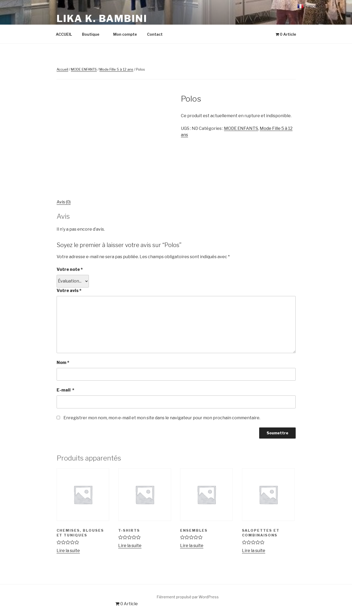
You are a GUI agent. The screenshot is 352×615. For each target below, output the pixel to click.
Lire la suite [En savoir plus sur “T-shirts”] (129, 545)
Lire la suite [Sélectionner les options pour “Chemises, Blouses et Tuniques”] (68, 550)
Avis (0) (64, 201)
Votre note (70, 269)
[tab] (64, 202)
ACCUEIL (64, 34)
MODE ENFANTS (84, 69)
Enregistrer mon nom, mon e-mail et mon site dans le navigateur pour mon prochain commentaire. (161, 417)
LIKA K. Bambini (102, 18)
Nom (63, 362)
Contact (155, 34)
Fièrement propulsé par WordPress (188, 597)
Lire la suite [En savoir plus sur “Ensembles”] (191, 545)
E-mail (65, 390)
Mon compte (125, 34)
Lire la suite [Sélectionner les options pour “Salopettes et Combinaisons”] (253, 550)
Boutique (93, 34)
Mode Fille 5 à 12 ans (116, 69)
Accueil (62, 69)
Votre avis (69, 290)
